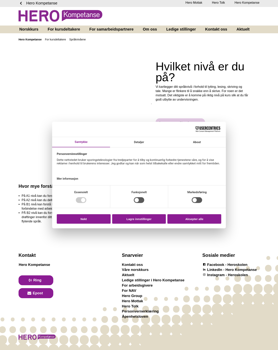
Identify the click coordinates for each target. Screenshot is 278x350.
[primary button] (36, 280)
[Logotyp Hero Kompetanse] (37, 339)
